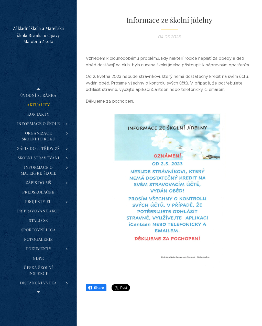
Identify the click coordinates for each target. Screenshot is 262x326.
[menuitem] (38, 95)
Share (96, 288)
